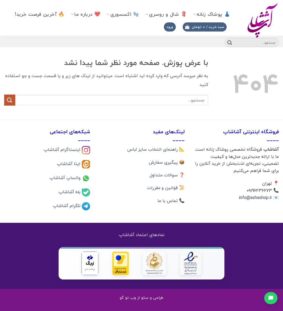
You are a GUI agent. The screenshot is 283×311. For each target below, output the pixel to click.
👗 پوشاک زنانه (211, 14)
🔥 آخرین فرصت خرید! (39, 14)
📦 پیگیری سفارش (167, 162)
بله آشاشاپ (70, 191)
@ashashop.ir (259, 198)
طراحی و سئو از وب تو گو (141, 297)
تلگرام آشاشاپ (67, 206)
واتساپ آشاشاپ (65, 177)
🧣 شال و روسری (166, 14)
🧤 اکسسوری (122, 14)
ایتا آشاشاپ (69, 164)
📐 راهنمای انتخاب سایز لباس (156, 149)
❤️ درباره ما (85, 14)
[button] (205, 27)
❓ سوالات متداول (167, 175)
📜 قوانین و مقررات (166, 188)
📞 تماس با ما (171, 201)
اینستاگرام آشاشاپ (63, 149)
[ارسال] (229, 42)
